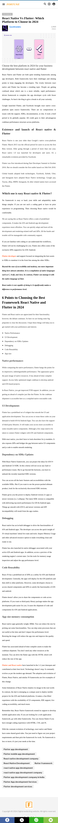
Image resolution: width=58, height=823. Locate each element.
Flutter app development (16, 749)
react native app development (18, 768)
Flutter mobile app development (19, 754)
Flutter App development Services (20, 782)
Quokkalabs (15, 26)
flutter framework (43, 763)
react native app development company (23, 772)
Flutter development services (18, 786)
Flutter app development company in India (24, 777)
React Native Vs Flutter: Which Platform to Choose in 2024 (23, 20)
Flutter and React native (12, 665)
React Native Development (17, 763)
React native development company (21, 758)
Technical (7, 14)
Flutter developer (9, 256)
